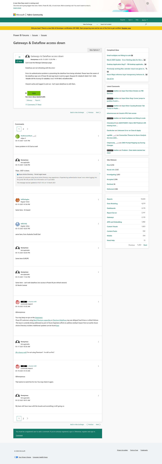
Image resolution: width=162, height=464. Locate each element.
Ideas (65, 14)
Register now (126, 28)
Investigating (111, 174)
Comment (19, 435)
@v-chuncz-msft (21, 352)
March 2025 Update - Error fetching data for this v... (125, 60)
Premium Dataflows (60, 320)
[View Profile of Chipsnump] (111, 143)
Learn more (17, 8)
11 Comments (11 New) (33, 105)
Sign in (130, 20)
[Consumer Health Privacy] (40, 457)
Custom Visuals (112, 226)
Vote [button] (20, 61)
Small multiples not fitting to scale (119, 55)
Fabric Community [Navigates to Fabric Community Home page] (35, 14)
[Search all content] (124, 24)
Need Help (111, 240)
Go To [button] (144, 20)
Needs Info (111, 170)
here (57, 325)
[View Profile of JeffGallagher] (25, 199)
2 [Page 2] (23, 129)
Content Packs (112, 231)
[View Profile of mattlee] (116, 91)
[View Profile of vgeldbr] (109, 135)
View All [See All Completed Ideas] (110, 78)
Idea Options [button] (94, 50)
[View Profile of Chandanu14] (111, 123)
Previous (132, 245)
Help (137, 20)
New (34, 93)
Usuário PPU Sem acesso (127, 113)
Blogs (83, 14)
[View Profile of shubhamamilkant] (26, 136)
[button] (98, 135)
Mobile (109, 236)
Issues (35, 35)
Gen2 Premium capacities (42, 320)
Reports (37, 100)
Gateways (29, 100)
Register (122, 20)
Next (145, 245)
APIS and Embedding (114, 222)
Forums (47, 14)
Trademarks (144, 450)
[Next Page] (27, 129)
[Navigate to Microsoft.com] (18, 15)
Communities (74, 14)
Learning (91, 14)
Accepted (110, 179)
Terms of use (134, 450)
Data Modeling (112, 204)
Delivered (110, 189)
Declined (110, 184)
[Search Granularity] (90, 24)
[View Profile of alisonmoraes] (111, 113)
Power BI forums (21, 35)
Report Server (112, 213)
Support (100, 14)
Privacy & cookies (122, 450)
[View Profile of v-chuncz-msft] (31, 301)
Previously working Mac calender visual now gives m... (126, 69)
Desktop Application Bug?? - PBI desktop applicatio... (126, 64)
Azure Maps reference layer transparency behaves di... (126, 74)
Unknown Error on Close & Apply (129, 130)
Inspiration (56, 14)
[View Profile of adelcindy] (24, 223)
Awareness (38, 317)
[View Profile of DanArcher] (111, 130)
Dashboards (111, 208)
